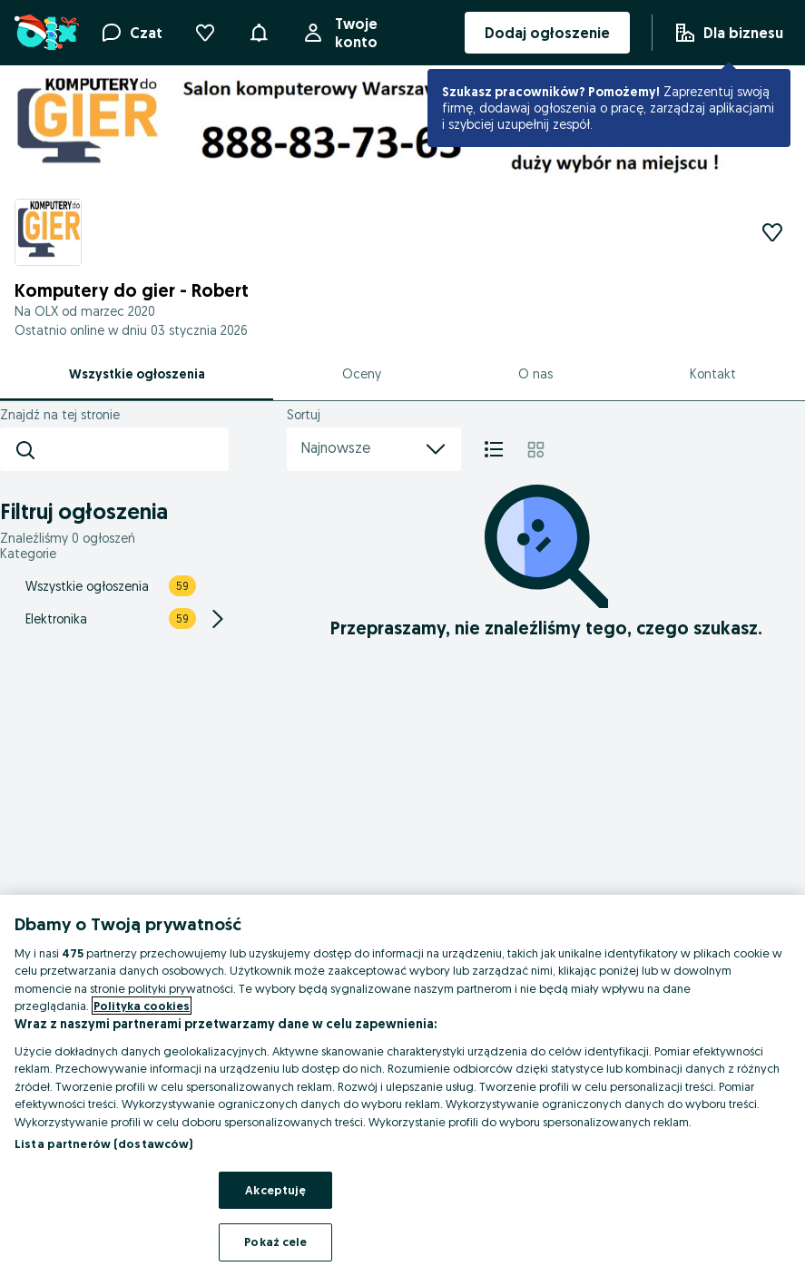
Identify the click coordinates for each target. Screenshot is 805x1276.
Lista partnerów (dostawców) (104, 1143)
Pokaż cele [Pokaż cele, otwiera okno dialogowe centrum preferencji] (275, 1241)
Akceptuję (275, 1190)
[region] (402, 1085)
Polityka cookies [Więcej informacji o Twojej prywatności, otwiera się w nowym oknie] (141, 1005)
